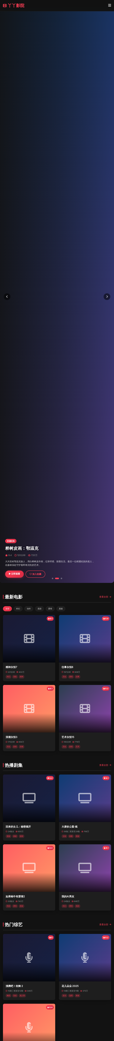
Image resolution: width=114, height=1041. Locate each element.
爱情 (50, 609)
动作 (29, 609)
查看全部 (105, 596)
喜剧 (39, 609)
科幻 (18, 609)
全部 (7, 609)
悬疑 (61, 609)
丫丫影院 (13, 5)
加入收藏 (35, 574)
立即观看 (14, 573)
